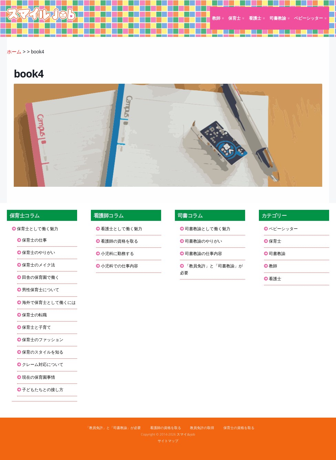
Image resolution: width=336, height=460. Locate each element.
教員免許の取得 (202, 428)
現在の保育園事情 (38, 377)
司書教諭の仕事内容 (203, 253)
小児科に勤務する (117, 253)
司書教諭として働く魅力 (207, 228)
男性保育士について (40, 289)
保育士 (234, 18)
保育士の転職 (34, 315)
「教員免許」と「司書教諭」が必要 (211, 269)
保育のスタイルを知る (42, 352)
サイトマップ (168, 441)
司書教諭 (278, 18)
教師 (216, 18)
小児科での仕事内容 (119, 266)
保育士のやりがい (38, 252)
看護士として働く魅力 (121, 228)
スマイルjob (186, 434)
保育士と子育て (36, 327)
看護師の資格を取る (119, 241)
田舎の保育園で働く (40, 277)
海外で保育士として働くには (49, 302)
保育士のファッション (42, 339)
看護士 (255, 18)
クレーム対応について (42, 364)
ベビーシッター (308, 18)
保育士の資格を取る (238, 428)
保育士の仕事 (34, 240)
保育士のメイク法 (38, 265)
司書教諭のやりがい (203, 241)
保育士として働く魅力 (37, 228)
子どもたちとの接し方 (42, 389)
